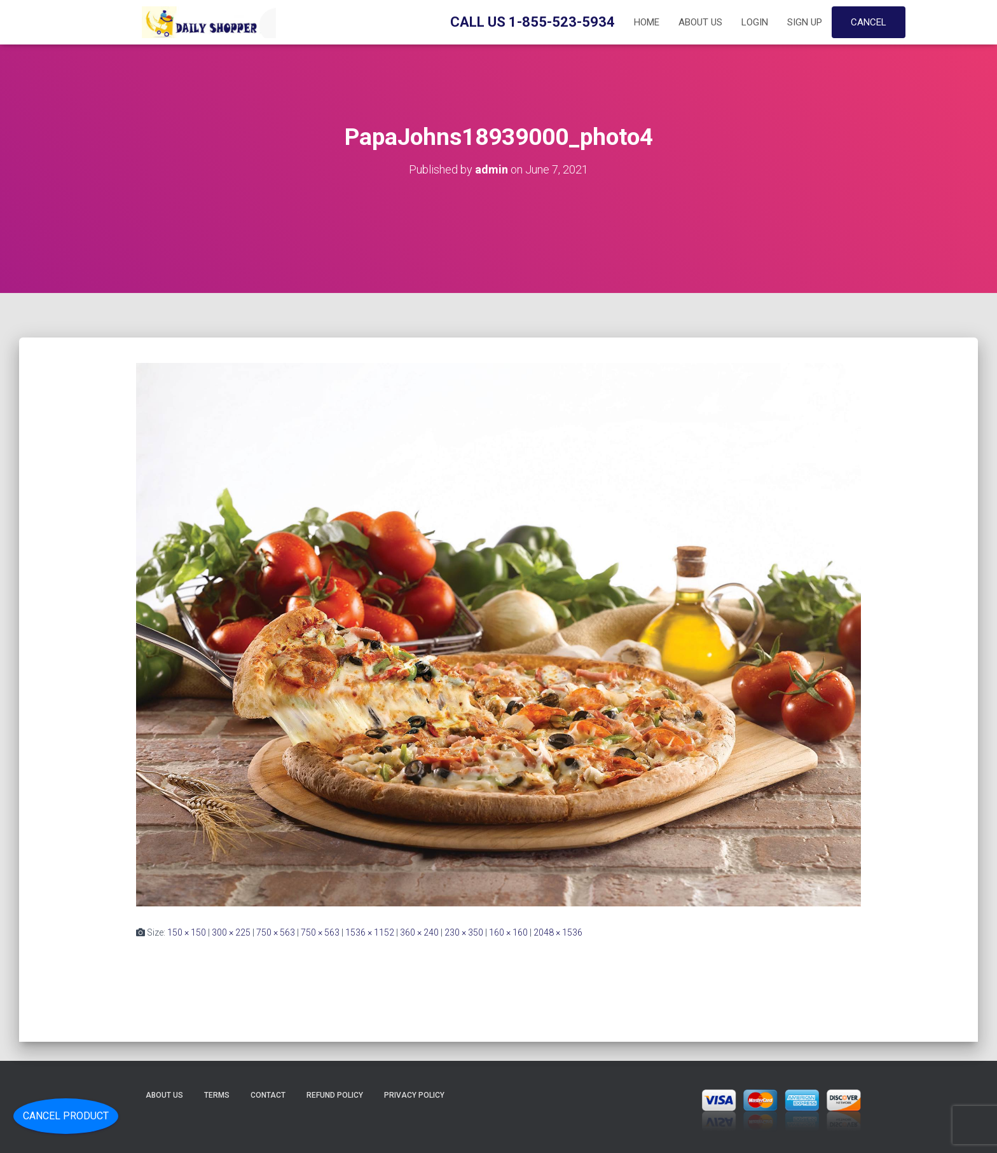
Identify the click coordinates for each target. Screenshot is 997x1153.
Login (754, 22)
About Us (700, 22)
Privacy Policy (414, 1095)
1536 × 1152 (369, 932)
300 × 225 (231, 932)
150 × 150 (186, 932)
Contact (268, 1095)
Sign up (804, 22)
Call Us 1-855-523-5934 (532, 22)
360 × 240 (419, 932)
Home (646, 22)
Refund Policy (334, 1095)
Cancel (868, 22)
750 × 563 (275, 932)
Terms (217, 1095)
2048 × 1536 (557, 932)
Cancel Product (66, 1116)
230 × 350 (463, 932)
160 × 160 (508, 932)
